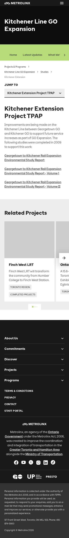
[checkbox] (61, 338)
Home (13, 55)
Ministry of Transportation (44, 454)
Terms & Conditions (18, 391)
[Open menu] (62, 3)
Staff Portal (13, 410)
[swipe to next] (64, 258)
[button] (17, 3)
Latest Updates (32, 55)
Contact (10, 404)
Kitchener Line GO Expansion (19, 72)
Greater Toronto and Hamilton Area (35, 449)
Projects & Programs (15, 67)
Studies (44, 72)
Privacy (10, 397)
